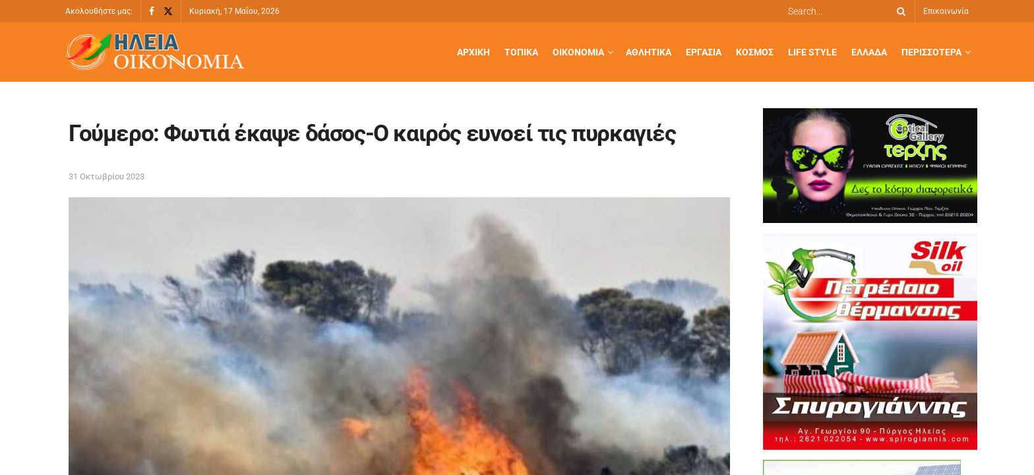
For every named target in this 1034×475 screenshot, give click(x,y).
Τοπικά (521, 52)
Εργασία (703, 52)
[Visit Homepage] (155, 52)
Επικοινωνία (946, 11)
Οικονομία (578, 52)
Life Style (812, 52)
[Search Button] (898, 11)
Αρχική (473, 52)
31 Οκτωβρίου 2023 (106, 176)
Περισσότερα (931, 52)
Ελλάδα (869, 52)
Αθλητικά (648, 52)
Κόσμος (755, 52)
